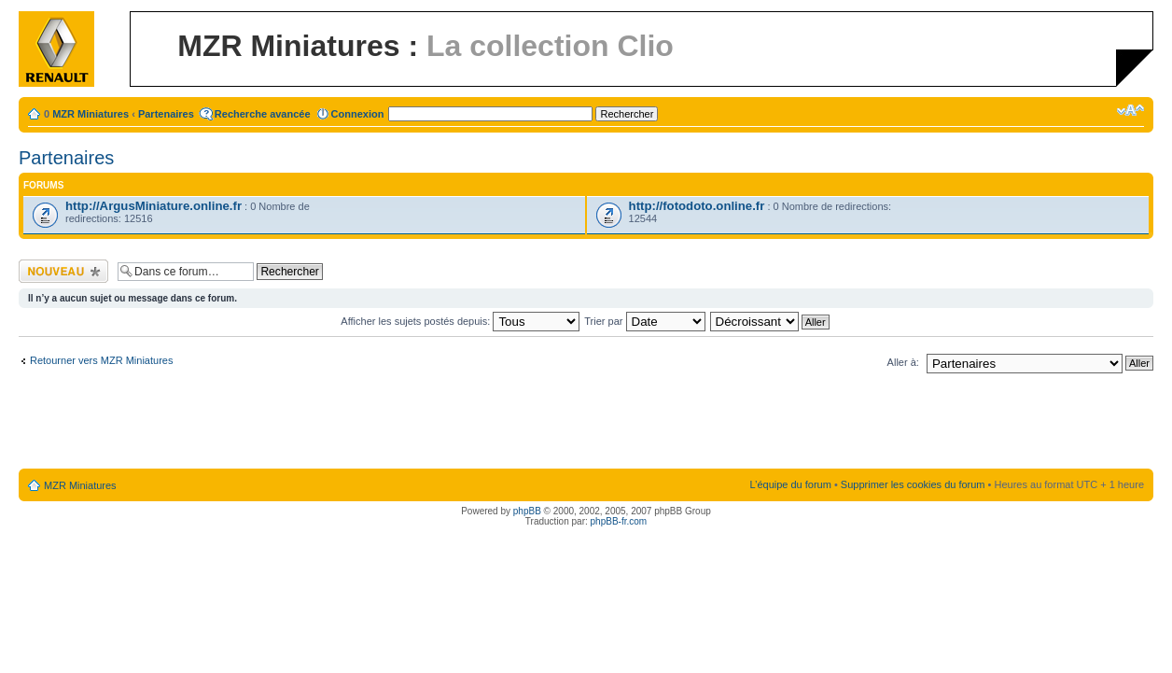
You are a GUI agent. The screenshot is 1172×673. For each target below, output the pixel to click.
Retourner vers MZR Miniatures (101, 360)
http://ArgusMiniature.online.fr (153, 206)
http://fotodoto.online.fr (697, 206)
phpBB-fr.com (619, 521)
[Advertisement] (586, 425)
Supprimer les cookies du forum (913, 484)
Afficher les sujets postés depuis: (460, 321)
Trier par (644, 321)
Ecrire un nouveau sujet (63, 271)
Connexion (357, 113)
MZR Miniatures (90, 113)
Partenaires (166, 113)
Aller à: (903, 362)
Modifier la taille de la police (1130, 110)
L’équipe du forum (789, 484)
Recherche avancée (263, 113)
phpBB (527, 511)
